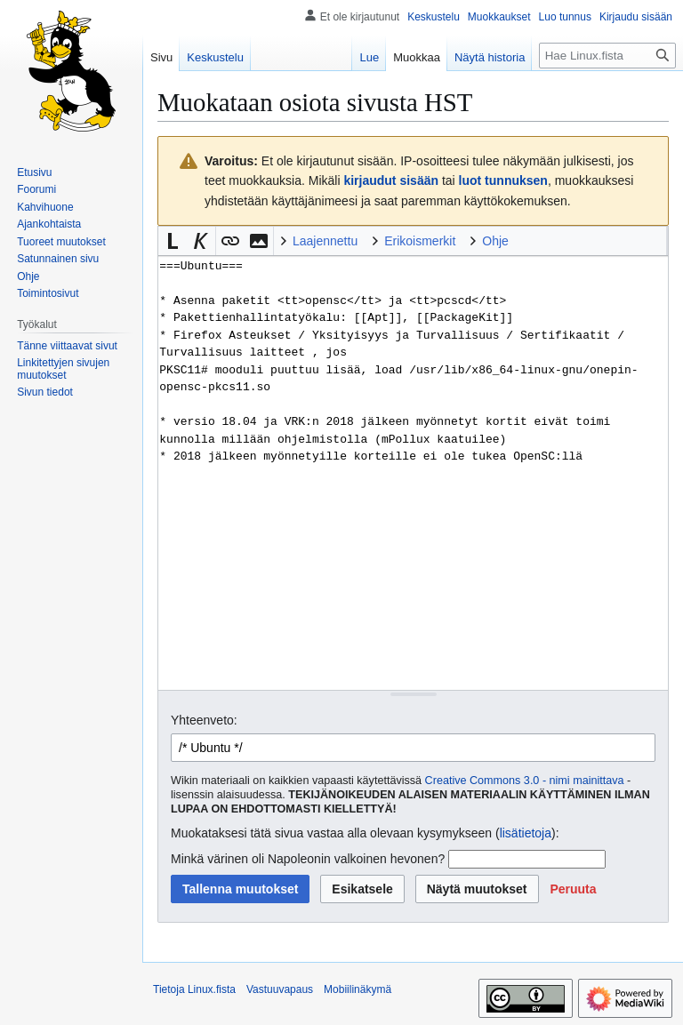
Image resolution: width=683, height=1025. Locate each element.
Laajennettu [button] (325, 241)
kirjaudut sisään (390, 180)
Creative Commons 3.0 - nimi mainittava (524, 780)
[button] (172, 241)
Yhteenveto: (204, 720)
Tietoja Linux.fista (194, 989)
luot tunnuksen (503, 180)
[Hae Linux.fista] (607, 55)
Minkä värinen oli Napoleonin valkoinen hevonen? (308, 859)
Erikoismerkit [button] (419, 241)
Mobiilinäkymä (357, 989)
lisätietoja (525, 833)
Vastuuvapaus (279, 989)
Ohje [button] (495, 241)
